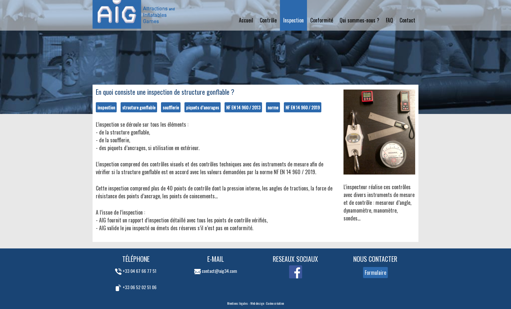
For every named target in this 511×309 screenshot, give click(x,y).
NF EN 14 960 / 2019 (302, 107)
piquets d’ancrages (202, 107)
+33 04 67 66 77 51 (135, 270)
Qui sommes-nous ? (359, 20)
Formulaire (375, 272)
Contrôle (268, 20)
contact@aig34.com (215, 270)
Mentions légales (237, 303)
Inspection (293, 20)
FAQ (389, 20)
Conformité (321, 20)
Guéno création (275, 303)
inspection (106, 107)
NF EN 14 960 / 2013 (243, 107)
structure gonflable (138, 107)
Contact (407, 20)
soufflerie (171, 107)
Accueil (246, 20)
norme (273, 107)
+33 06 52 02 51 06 (135, 287)
